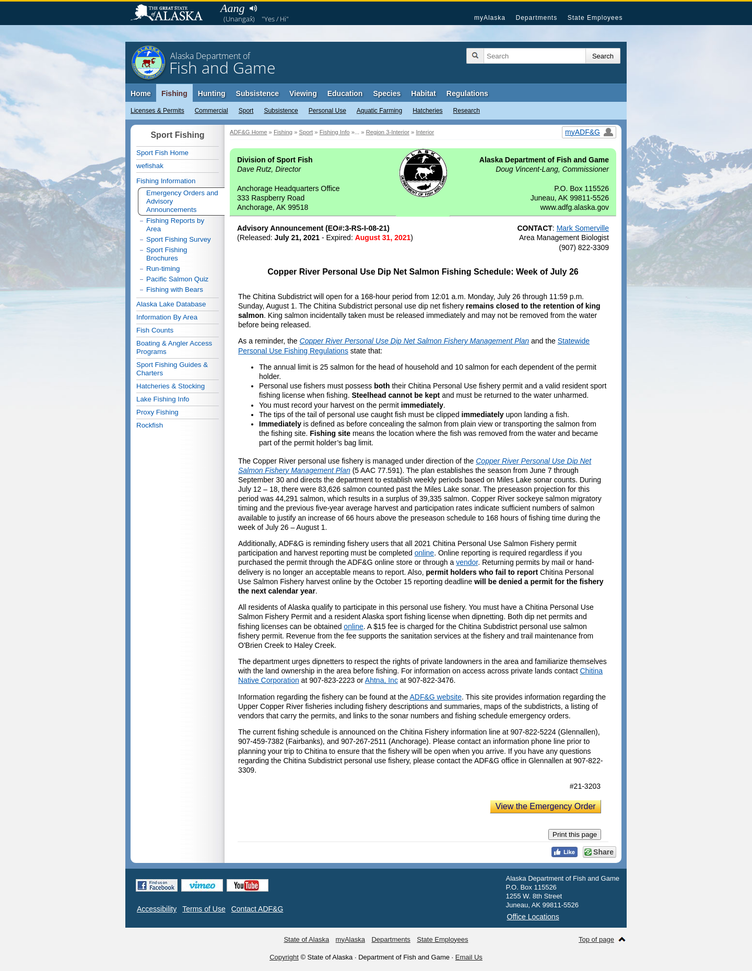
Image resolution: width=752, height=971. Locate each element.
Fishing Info (335, 132)
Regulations (467, 93)
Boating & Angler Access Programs (174, 347)
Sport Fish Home (162, 153)
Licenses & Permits (157, 110)
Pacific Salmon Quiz (177, 279)
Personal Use (327, 110)
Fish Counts (154, 330)
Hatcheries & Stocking (170, 386)
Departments (536, 17)
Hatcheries (427, 110)
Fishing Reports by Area (175, 225)
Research (466, 110)
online (424, 553)
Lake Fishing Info (163, 399)
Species (387, 93)
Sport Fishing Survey (178, 239)
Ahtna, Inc (381, 680)
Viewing (303, 93)
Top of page (596, 939)
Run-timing (163, 269)
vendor (467, 562)
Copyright (284, 957)
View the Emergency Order (546, 806)
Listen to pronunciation (253, 8)
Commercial (211, 110)
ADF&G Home (248, 132)
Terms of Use (203, 909)
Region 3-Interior (387, 132)
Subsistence (281, 110)
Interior (425, 132)
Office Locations (533, 917)
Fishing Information (165, 181)
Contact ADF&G (257, 909)
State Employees (595, 17)
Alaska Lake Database (171, 304)
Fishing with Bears (174, 289)
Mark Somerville (583, 228)
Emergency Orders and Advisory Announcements (182, 201)
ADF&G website (435, 697)
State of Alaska (172, 13)
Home (141, 93)
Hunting (212, 93)
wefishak (149, 166)
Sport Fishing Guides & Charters (172, 369)
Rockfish (149, 425)
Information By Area (166, 317)
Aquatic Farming (379, 110)
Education (345, 93)
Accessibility (157, 909)
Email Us (469, 957)
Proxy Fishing (157, 412)
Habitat (423, 93)
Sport (246, 110)
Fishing (174, 93)
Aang (232, 8)
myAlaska (490, 17)
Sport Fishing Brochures (166, 254)
